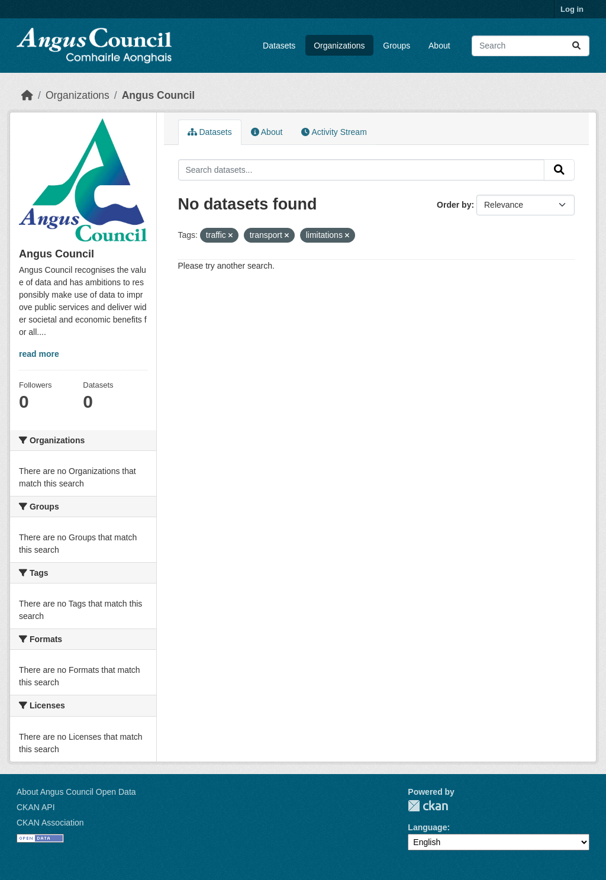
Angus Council (158, 95)
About (439, 45)
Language (427, 827)
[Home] (27, 95)
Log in (572, 9)
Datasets (279, 45)
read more (39, 354)
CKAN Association (50, 822)
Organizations (339, 45)
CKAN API (36, 807)
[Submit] (576, 46)
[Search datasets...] (530, 46)
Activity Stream (333, 132)
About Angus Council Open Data (76, 792)
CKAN (428, 806)
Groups (396, 45)
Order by (454, 204)
